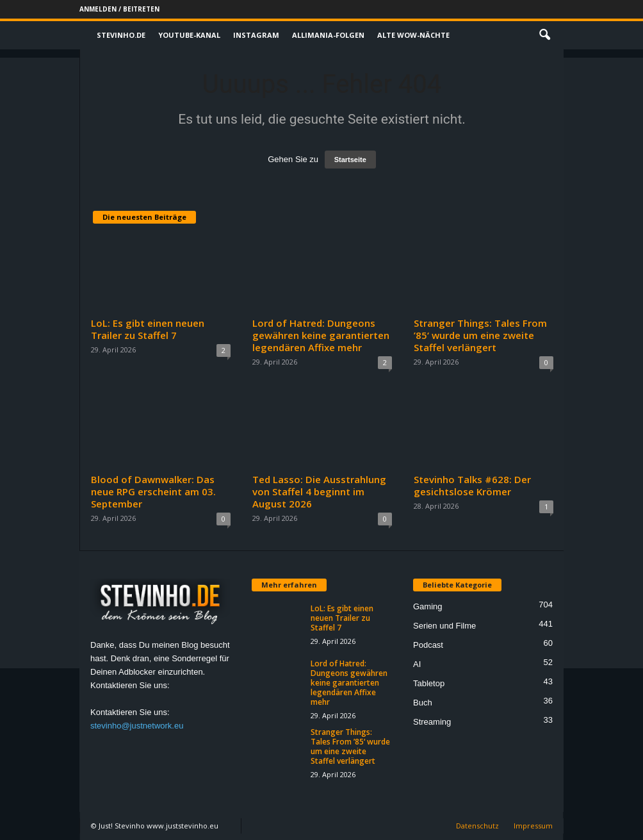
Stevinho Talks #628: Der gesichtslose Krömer (472, 485)
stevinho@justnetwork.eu (136, 725)
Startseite (350, 159)
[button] (544, 35)
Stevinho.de (121, 35)
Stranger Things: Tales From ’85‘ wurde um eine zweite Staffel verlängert (480, 335)
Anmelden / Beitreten (119, 8)
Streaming (432, 722)
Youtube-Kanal (189, 35)
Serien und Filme (444, 625)
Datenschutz (477, 825)
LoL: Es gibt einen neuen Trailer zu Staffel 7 (147, 329)
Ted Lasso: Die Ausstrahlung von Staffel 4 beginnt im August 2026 (319, 491)
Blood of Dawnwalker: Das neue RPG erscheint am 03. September (153, 491)
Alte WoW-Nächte (413, 35)
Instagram (256, 35)
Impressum (533, 825)
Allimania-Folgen (328, 35)
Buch (422, 702)
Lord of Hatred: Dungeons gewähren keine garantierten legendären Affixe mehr (320, 335)
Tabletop (428, 683)
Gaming (428, 606)
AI (417, 664)
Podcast (428, 645)
